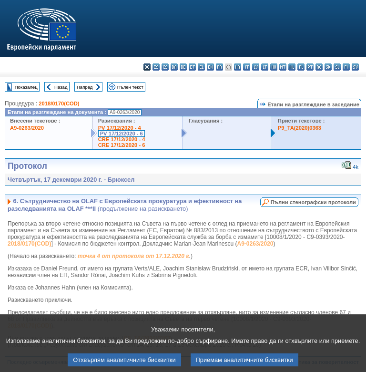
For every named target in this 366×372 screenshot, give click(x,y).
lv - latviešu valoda (255, 67)
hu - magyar (273, 67)
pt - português (310, 67)
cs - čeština (165, 67)
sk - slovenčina (328, 67)
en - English (210, 67)
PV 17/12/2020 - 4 (119, 128)
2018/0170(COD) (59, 103)
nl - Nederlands (291, 67)
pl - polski (301, 67)
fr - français (219, 67)
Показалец (26, 87)
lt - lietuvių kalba (264, 67)
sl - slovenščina (337, 67)
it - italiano (246, 67)
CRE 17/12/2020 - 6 (121, 145)
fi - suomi (346, 67)
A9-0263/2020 (27, 128)
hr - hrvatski (237, 67)
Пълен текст (130, 87)
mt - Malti (282, 67)
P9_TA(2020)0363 (299, 128)
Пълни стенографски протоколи (313, 202)
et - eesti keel (192, 67)
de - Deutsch (183, 67)
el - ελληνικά (201, 67)
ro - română (319, 67)
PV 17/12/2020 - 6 (121, 133)
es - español (156, 67)
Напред (85, 87)
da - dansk (174, 67)
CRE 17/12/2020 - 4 (121, 139)
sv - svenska (355, 67)
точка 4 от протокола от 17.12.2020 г (133, 256)
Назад (61, 87)
